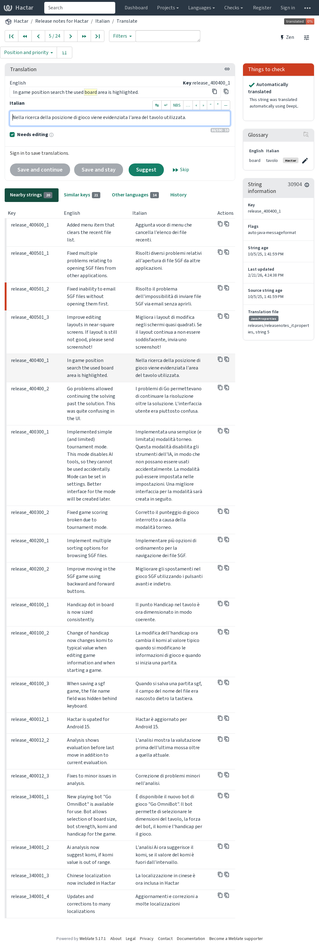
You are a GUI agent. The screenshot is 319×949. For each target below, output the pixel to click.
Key (187, 83)
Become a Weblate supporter (236, 939)
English (18, 83)
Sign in (288, 7)
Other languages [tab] (135, 194)
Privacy (147, 939)
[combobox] (79, 8)
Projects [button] (166, 7)
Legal (131, 939)
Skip (180, 170)
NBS (177, 105)
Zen (286, 37)
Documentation (191, 939)
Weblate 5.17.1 (92, 939)
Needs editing (32, 134)
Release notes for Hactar (61, 21)
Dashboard (136, 7)
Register (262, 7)
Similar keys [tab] (82, 194)
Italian (102, 21)
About (115, 939)
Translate (127, 21)
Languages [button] (199, 7)
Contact (165, 939)
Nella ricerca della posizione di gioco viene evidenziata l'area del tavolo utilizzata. (120, 118)
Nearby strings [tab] (31, 194)
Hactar (18, 7)
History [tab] (178, 194)
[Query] (168, 36)
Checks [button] (231, 7)
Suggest (146, 169)
